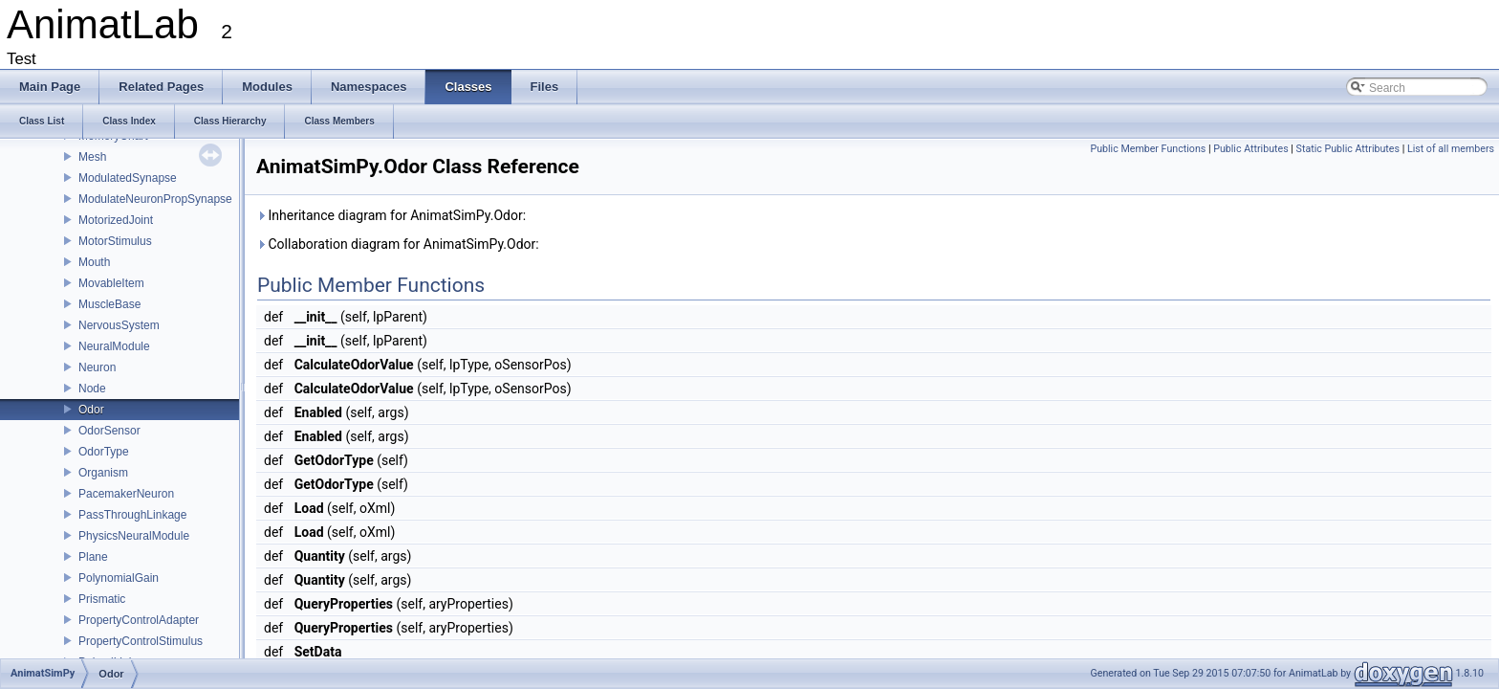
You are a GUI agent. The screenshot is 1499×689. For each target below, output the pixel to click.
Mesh (92, 157)
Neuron (97, 367)
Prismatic (101, 599)
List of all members (1450, 149)
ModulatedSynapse (127, 178)
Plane (93, 557)
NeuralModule (114, 346)
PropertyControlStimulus (140, 641)
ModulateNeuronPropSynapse (155, 199)
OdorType (103, 451)
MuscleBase (109, 304)
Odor (91, 409)
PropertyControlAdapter (138, 620)
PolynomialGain (118, 578)
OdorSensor (109, 430)
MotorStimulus (115, 241)
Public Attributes (1251, 149)
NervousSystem (119, 325)
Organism (103, 472)
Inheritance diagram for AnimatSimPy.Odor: (391, 215)
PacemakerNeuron (126, 493)
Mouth (94, 262)
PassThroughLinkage (132, 515)
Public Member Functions (1148, 149)
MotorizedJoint (115, 220)
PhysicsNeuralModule (133, 536)
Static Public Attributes (1348, 149)
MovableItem (111, 283)
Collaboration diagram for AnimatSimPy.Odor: (397, 244)
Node (92, 388)
